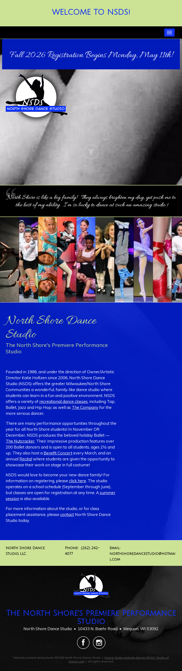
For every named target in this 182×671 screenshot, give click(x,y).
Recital (25, 458)
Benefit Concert (58, 452)
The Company (85, 407)
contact (67, 514)
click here (77, 480)
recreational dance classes (63, 401)
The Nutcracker (20, 441)
